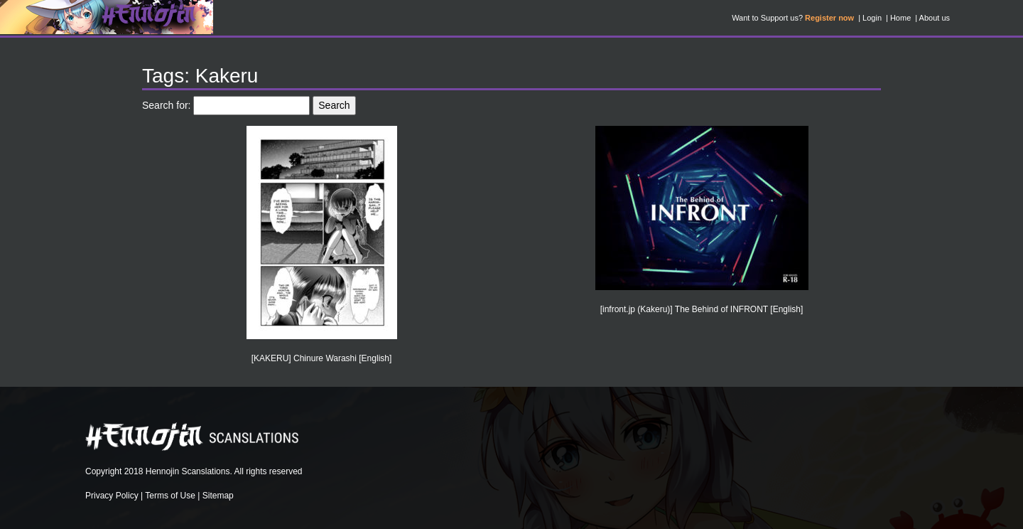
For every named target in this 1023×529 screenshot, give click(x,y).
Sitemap (218, 496)
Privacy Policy (112, 496)
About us (934, 18)
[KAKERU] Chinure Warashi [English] (321, 358)
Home (900, 18)
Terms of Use (170, 496)
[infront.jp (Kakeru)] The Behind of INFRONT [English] (701, 309)
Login (872, 18)
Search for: (166, 105)
